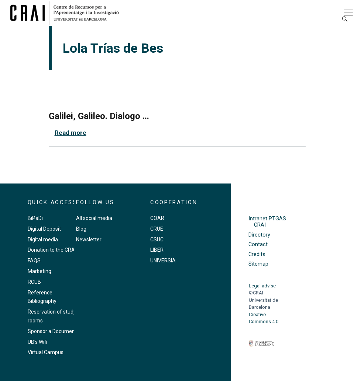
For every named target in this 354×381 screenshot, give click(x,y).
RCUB (34, 282)
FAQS (34, 260)
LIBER (157, 250)
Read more (70, 132)
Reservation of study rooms (52, 316)
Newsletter (89, 239)
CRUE (156, 229)
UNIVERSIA (163, 260)
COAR (157, 218)
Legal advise (262, 286)
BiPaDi (35, 218)
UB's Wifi (37, 342)
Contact (258, 244)
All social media (94, 218)
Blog (81, 229)
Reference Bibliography (42, 297)
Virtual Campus (45, 352)
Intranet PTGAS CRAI (267, 222)
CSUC (157, 239)
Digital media (43, 239)
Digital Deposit (44, 229)
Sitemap (258, 264)
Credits (256, 254)
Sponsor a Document (52, 331)
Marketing (39, 271)
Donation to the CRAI (52, 250)
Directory (259, 235)
